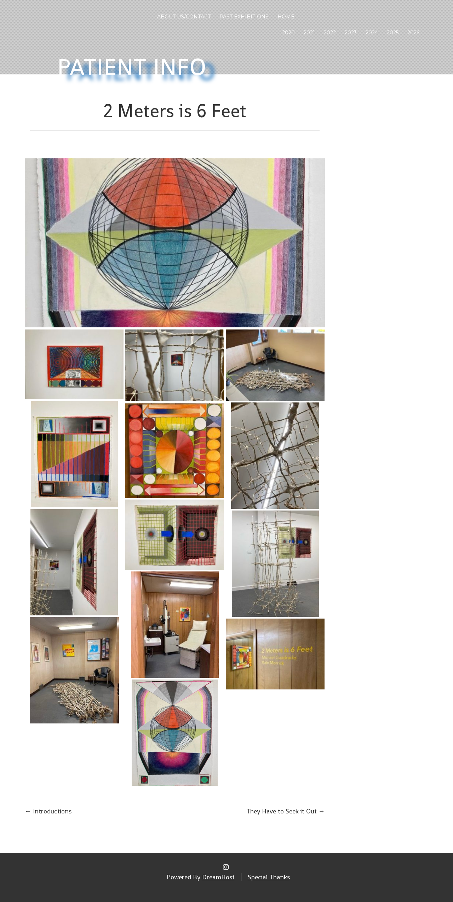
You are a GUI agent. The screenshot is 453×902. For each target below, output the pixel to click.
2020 (288, 32)
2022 (330, 32)
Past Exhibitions (244, 16)
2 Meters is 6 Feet (174, 111)
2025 (392, 32)
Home (285, 16)
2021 (309, 32)
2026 (413, 32)
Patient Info (132, 67)
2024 (372, 32)
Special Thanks (269, 877)
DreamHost (218, 877)
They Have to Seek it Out (285, 811)
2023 (351, 32)
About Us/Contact (184, 16)
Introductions (48, 811)
